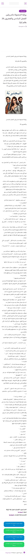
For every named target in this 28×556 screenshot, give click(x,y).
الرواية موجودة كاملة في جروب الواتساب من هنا (14, 531)
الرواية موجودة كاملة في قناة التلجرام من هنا (14, 524)
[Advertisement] (14, 38)
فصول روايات (22, 11)
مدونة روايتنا (8, 553)
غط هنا (19, 512)
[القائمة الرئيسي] (25, 3)
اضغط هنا (11, 515)
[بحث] (2, 3)
